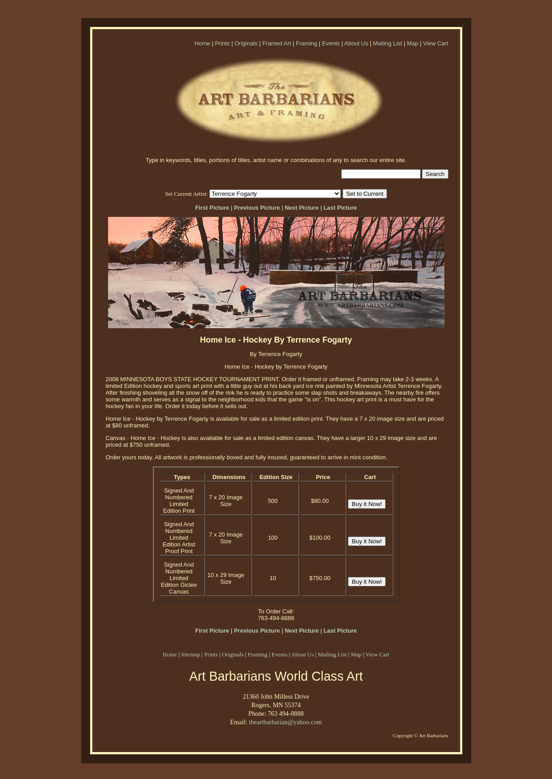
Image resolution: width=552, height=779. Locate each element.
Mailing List (387, 43)
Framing (306, 43)
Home (202, 43)
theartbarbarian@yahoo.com (285, 722)
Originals (246, 43)
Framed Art (276, 43)
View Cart (435, 43)
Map (412, 43)
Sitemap (190, 654)
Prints (222, 43)
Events (331, 43)
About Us (356, 43)
